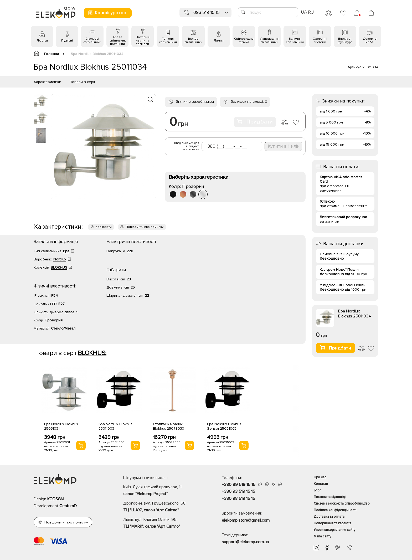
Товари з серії (82, 82)
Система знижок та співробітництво (342, 503)
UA (304, 12)
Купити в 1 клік (284, 146)
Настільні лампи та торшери (143, 40)
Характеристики (47, 82)
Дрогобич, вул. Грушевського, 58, (163, 507)
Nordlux (59, 259)
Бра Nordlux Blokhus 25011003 (115, 426)
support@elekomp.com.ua (245, 541)
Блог (317, 490)
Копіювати (104, 227)
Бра (66, 251)
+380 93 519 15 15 (238, 491)
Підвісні (67, 41)
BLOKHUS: (92, 353)
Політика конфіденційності (335, 510)
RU (311, 12)
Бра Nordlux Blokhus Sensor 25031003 (224, 426)
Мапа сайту (322, 536)
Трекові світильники (193, 40)
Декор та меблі (370, 40)
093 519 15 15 (206, 12)
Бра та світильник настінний (118, 40)
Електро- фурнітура (344, 40)
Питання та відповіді (330, 497)
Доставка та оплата (329, 517)
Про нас (320, 477)
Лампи (219, 41)
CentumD (68, 505)
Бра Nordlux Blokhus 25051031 (61, 426)
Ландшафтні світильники (269, 40)
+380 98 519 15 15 (238, 498)
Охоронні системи (320, 40)
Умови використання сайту (334, 530)
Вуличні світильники (295, 40)
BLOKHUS (59, 267)
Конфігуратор (107, 13)
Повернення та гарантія (332, 523)
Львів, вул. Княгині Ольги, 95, (163, 523)
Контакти (321, 484)
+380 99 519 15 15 (238, 484)
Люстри (42, 41)
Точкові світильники (168, 40)
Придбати (255, 121)
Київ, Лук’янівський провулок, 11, (163, 490)
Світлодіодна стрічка (244, 40)
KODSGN (55, 499)
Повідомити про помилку (144, 227)
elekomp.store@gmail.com (246, 520)
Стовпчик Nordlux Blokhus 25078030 (168, 426)
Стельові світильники (92, 40)
